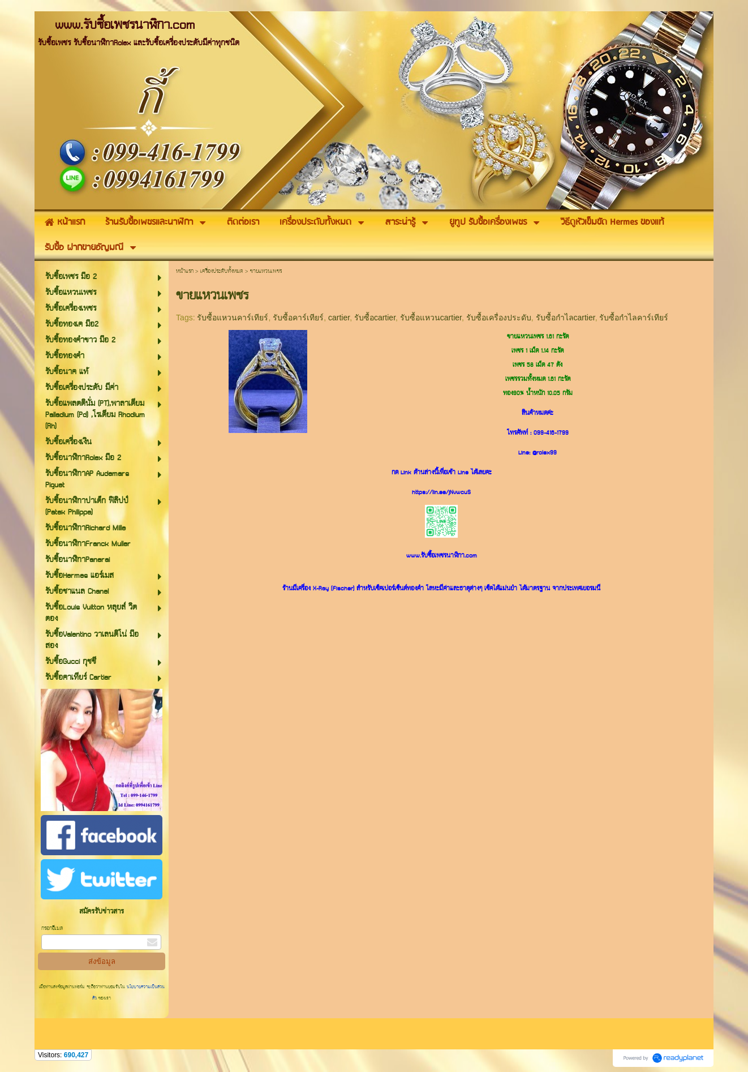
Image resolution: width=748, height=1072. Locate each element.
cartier (339, 317)
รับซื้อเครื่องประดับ (498, 317)
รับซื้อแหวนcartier (431, 317)
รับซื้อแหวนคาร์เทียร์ (232, 317)
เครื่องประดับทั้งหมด (221, 271)
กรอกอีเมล (52, 928)
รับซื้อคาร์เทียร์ (298, 317)
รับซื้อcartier (375, 317)
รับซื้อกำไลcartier (565, 317)
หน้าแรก (185, 271)
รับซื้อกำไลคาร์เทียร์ (633, 317)
